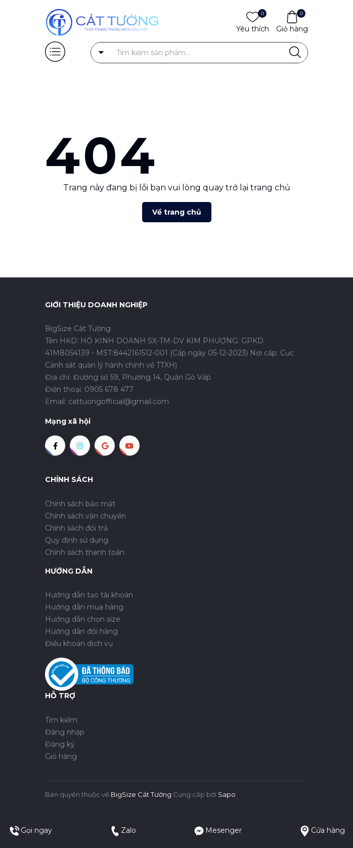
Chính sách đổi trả (76, 528)
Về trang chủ (176, 212)
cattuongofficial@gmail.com (118, 401)
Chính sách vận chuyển (85, 515)
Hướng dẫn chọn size (82, 619)
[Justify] (295, 53)
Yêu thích (252, 28)
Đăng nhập (64, 732)
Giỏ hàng (292, 28)
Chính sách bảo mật (80, 503)
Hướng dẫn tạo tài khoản (89, 594)
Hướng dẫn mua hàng (84, 607)
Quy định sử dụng (76, 540)
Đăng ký (60, 744)
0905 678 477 (109, 389)
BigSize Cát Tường (141, 794)
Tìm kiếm (61, 719)
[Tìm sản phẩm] (199, 53)
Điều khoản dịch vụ (79, 643)
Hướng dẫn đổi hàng (81, 631)
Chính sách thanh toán (84, 552)
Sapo (227, 794)
